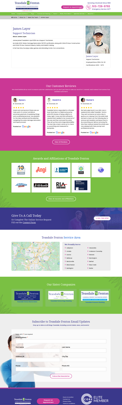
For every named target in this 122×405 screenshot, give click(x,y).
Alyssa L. (22, 100)
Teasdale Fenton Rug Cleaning (61, 293)
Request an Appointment (73, 7)
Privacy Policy (67, 389)
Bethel (91, 260)
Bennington (93, 257)
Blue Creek (92, 264)
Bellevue (69, 257)
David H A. (57, 100)
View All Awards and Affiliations (61, 198)
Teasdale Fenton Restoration (27, 293)
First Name (20, 339)
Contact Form (29, 221)
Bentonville (70, 260)
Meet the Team (33, 17)
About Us (90, 14)
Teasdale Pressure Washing (95, 293)
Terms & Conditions (69, 391)
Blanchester (71, 264)
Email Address (22, 328)
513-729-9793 (101, 6)
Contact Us (66, 387)
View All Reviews (61, 142)
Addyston (70, 247)
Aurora (69, 254)
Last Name (66, 339)
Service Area (72, 236)
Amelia (69, 250)
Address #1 (20, 348)
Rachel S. (90, 100)
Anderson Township (95, 250)
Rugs (32, 14)
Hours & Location (68, 384)
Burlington (70, 267)
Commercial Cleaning (43, 14)
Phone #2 (65, 357)
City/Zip (65, 348)
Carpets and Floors (22, 14)
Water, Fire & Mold (65, 14)
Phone (18, 357)
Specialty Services (79, 14)
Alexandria (92, 247)
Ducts (55, 14)
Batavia (91, 254)
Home (13, 14)
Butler (91, 267)
